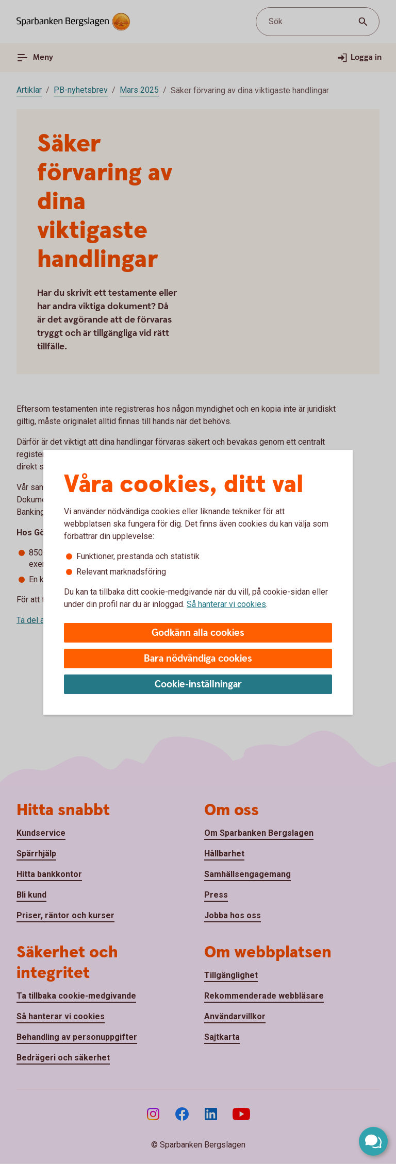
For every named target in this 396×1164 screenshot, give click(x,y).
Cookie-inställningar (198, 684)
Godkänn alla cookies (198, 633)
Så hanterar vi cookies (226, 604)
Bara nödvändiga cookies (198, 658)
